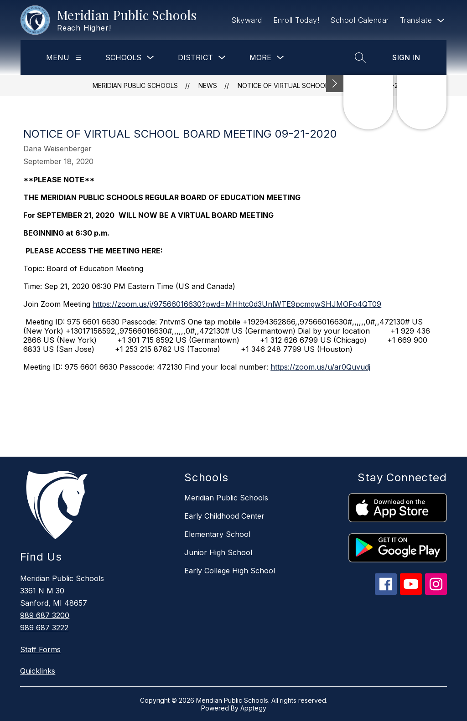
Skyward (246, 20)
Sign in (406, 57)
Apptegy (253, 708)
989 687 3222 (44, 627)
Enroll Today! (296, 20)
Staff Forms (40, 649)
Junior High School (218, 552)
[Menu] (78, 58)
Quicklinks (37, 670)
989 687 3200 (44, 615)
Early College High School (229, 570)
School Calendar (359, 20)
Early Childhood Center (224, 515)
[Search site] (360, 57)
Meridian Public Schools (135, 85)
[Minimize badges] (334, 83)
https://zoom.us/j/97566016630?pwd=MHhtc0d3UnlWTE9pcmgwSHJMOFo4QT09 (237, 304)
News (207, 85)
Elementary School (217, 534)
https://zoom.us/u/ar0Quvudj (320, 366)
